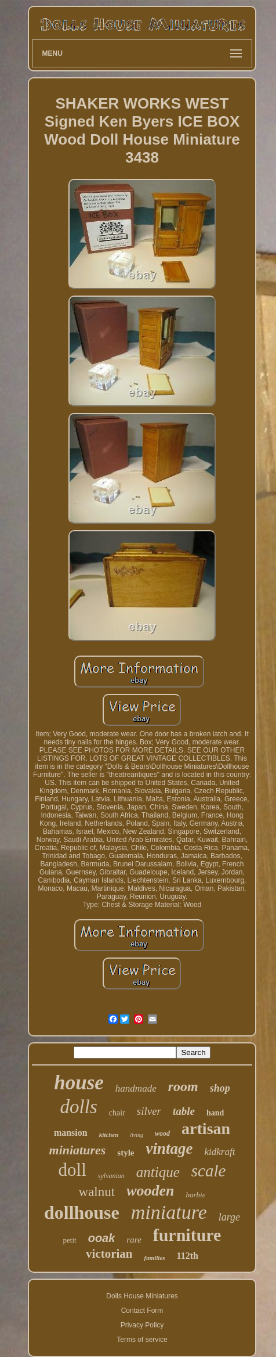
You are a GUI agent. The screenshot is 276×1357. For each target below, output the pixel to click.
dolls (78, 1106)
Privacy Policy (142, 1325)
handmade (136, 1088)
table (184, 1111)
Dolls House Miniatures (141, 1296)
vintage (169, 1148)
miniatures (77, 1150)
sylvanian (111, 1176)
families (154, 1257)
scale (208, 1170)
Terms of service (142, 1340)
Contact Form (142, 1310)
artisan (205, 1129)
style (125, 1152)
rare (133, 1239)
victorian (109, 1254)
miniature (169, 1212)
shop (220, 1088)
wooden (150, 1190)
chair (117, 1112)
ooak (101, 1238)
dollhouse (81, 1212)
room (183, 1086)
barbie (195, 1194)
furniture (187, 1234)
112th (187, 1256)
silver (149, 1111)
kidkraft (220, 1151)
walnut (97, 1192)
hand (215, 1112)
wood (162, 1133)
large (229, 1217)
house (79, 1082)
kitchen (109, 1134)
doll (72, 1170)
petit (70, 1240)
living (136, 1135)
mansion (71, 1133)
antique (158, 1172)
